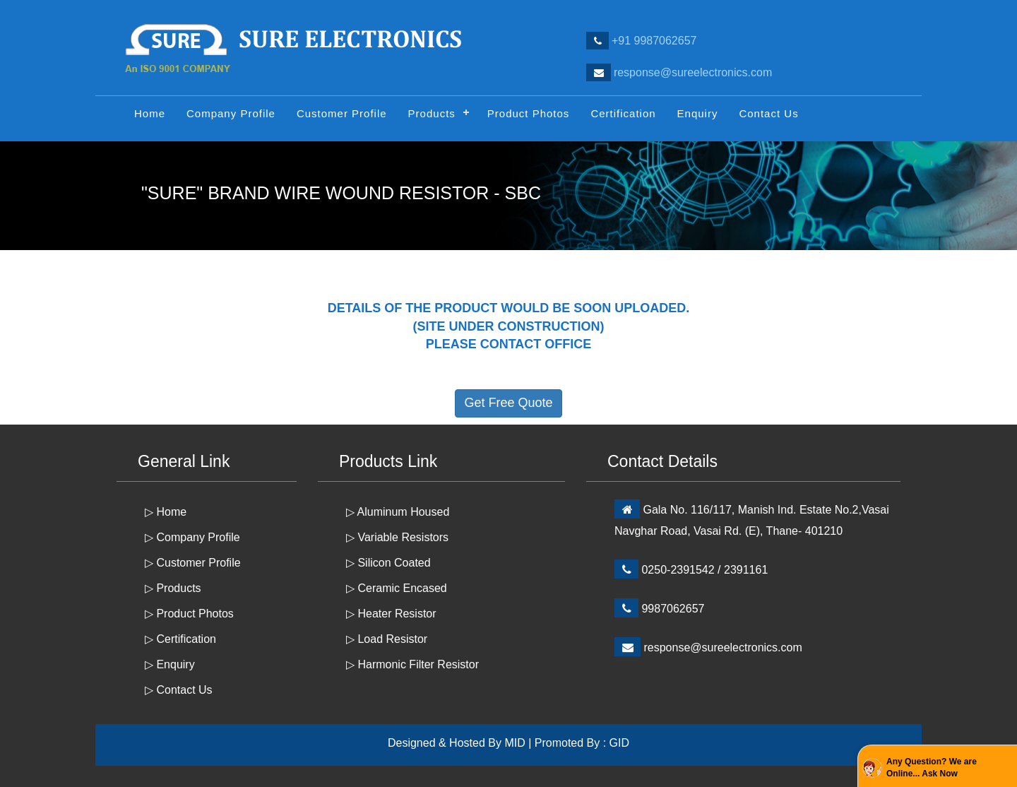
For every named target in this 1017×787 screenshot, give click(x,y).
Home (149, 113)
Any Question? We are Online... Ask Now (931, 768)
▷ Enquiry (170, 664)
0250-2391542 (677, 570)
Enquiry (697, 113)
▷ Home (165, 512)
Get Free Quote (508, 403)
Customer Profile (342, 113)
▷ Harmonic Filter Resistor (412, 664)
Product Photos (528, 113)
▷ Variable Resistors (397, 537)
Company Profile (230, 113)
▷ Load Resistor (386, 639)
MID (514, 743)
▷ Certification (180, 639)
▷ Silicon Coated (388, 563)
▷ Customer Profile (193, 563)
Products (432, 113)
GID (619, 743)
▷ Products (173, 588)
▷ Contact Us (179, 690)
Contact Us (768, 113)
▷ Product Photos (189, 614)
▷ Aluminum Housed (397, 512)
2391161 (746, 570)
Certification (622, 113)
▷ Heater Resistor (391, 614)
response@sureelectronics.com (722, 647)
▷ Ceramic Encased (396, 588)
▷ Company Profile (192, 537)
